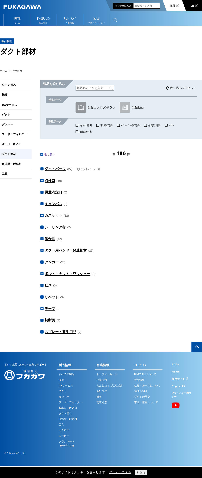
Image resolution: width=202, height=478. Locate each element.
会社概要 (101, 391)
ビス (48, 285)
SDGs (96, 18)
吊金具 (50, 239)
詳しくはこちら (120, 472)
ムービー (64, 435)
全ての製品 (9, 84)
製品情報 (65, 365)
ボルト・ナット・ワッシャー (67, 274)
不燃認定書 (106, 125)
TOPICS (140, 365)
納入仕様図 (86, 125)
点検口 (50, 181)
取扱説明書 (86, 131)
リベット (52, 297)
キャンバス (53, 204)
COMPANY (70, 18)
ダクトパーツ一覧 (90, 169)
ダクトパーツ (55, 169)
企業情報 (102, 365)
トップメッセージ (107, 374)
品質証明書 (154, 125)
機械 (5, 94)
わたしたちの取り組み (109, 385)
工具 (5, 173)
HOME (17, 18)
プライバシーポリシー (181, 395)
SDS (171, 125)
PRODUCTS (43, 18)
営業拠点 (101, 402)
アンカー (52, 262)
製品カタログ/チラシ (95, 107)
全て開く (49, 154)
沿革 (99, 396)
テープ (50, 309)
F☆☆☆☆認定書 (130, 125)
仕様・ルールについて (147, 385)
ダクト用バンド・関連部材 (66, 250)
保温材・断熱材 (11, 163)
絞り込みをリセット (183, 87)
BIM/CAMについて (145, 374)
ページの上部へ (196, 347)
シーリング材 (55, 227)
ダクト (6, 114)
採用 (172, 5)
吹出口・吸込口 (11, 144)
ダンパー (7, 124)
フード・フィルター (14, 134)
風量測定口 (53, 192)
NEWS (176, 371)
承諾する (140, 472)
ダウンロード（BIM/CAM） (67, 443)
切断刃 (50, 320)
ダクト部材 (9, 153)
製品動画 (132, 107)
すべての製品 (66, 374)
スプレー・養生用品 (60, 332)
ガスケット (53, 215)
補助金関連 (140, 391)
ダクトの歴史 (142, 396)
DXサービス (9, 104)
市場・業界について (146, 402)
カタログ (64, 430)
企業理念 (101, 379)
